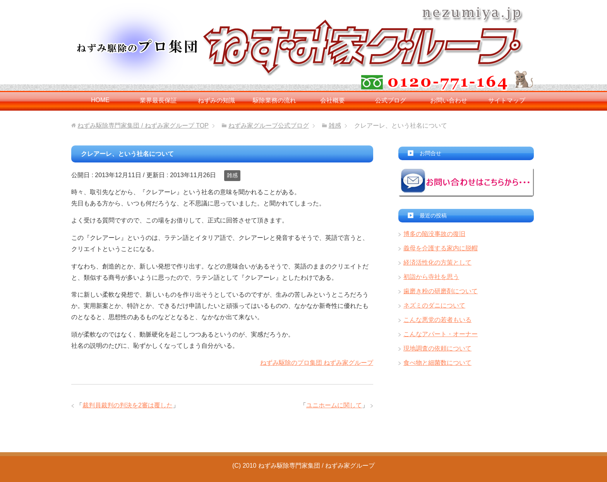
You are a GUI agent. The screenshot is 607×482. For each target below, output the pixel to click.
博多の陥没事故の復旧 (434, 234)
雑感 (232, 175)
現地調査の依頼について (437, 348)
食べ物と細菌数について (437, 362)
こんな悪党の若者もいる (437, 319)
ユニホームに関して (334, 405)
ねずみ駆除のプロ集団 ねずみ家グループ (316, 362)
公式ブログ (390, 100)
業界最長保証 (158, 100)
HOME (100, 100)
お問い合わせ (448, 100)
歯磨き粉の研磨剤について (440, 291)
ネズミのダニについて (434, 305)
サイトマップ (506, 100)
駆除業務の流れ (274, 100)
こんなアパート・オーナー (440, 334)
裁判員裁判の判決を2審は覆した (127, 405)
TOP (142, 125)
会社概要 (332, 100)
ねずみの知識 (216, 100)
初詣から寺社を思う (431, 276)
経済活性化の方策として (437, 262)
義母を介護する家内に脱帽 (440, 248)
